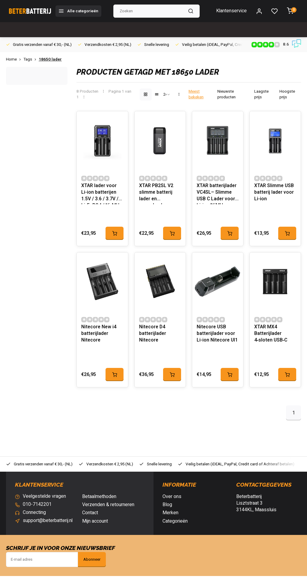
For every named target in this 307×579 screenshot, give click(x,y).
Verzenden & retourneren (108, 507)
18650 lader (50, 59)
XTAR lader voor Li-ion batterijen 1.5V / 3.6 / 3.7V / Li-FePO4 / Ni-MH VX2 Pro (100, 195)
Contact (90, 516)
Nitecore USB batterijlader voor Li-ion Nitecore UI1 (218, 337)
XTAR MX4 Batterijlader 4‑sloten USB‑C (271, 337)
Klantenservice (231, 11)
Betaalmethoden (99, 499)
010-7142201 (37, 507)
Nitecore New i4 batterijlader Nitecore (99, 337)
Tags (31, 59)
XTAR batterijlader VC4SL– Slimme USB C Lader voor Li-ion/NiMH (217, 195)
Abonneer (91, 563)
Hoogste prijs (287, 94)
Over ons (171, 499)
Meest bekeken (196, 94)
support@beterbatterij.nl (48, 524)
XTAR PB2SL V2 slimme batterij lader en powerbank (156, 195)
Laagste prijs (261, 94)
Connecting (34, 516)
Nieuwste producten (226, 94)
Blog (167, 507)
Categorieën (175, 524)
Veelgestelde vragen (45, 499)
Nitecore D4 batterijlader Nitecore (153, 337)
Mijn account (95, 524)
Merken (170, 516)
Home (14, 59)
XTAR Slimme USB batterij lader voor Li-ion (274, 194)
